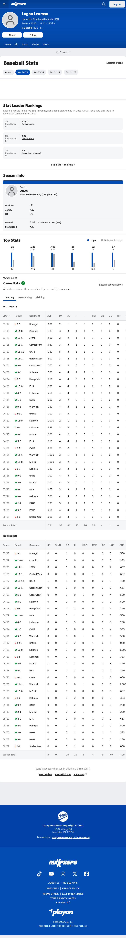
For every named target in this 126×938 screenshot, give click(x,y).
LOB (112, 544)
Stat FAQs (80, 774)
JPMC (32, 337)
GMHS (32, 413)
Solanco (33, 372)
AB (68, 315)
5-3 (19, 365)
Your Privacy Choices (63, 898)
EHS (31, 386)
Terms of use (51, 893)
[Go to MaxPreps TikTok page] (39, 874)
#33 (32, 226)
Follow (33, 35)
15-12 (20, 351)
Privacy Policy (70, 888)
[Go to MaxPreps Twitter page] (74, 874)
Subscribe (53, 888)
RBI (94, 315)
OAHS (32, 351)
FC (103, 544)
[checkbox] (100, 281)
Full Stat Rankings (63, 164)
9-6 (19, 510)
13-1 (20, 358)
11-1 (20, 344)
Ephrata (33, 468)
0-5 (18, 324)
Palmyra (33, 496)
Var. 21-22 (71, 72)
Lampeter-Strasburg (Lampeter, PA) (40, 18)
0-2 (18, 516)
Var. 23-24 (39, 72)
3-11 (19, 413)
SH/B (58, 544)
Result (18, 315)
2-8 (18, 379)
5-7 (18, 468)
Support (63, 902)
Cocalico (33, 331)
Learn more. (63, 288)
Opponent (34, 315)
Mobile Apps (70, 882)
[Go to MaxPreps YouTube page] (51, 874)
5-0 (19, 372)
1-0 (19, 399)
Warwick (34, 406)
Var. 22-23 (55, 72)
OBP (122, 544)
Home (8, 44)
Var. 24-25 (23, 72)
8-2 (19, 496)
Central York (35, 344)
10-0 (20, 386)
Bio (16, 44)
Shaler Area (35, 516)
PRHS (32, 510)
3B (110, 315)
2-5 (18, 427)
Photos (35, 44)
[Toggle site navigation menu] (4, 4)
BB (67, 544)
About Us (53, 882)
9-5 (19, 406)
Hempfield (34, 379)
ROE (94, 544)
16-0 (20, 420)
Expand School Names (111, 283)
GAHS (32, 475)
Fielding (40, 297)
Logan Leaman (35, 13)
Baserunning (25, 297)
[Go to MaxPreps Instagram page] (63, 874)
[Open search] (104, 4)
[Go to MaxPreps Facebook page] (86, 874)
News (46, 44)
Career (8, 72)
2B (102, 315)
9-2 (19, 475)
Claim (12, 35)
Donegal (33, 324)
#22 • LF (32, 27)
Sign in (117, 4)
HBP (84, 544)
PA (60, 315)
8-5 (19, 434)
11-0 (20, 331)
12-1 (20, 337)
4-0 (19, 489)
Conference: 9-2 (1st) (49, 222)
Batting (10, 297)
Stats (25, 44)
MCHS (32, 434)
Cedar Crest (35, 365)
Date (6, 315)
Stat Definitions (114, 62)
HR (118, 315)
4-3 (19, 393)
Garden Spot (35, 358)
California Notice (73, 893)
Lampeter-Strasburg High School (63, 819)
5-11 (19, 448)
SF (48, 544)
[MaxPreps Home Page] (57, 52)
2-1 (19, 482)
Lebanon (34, 393)
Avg (49, 315)
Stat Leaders (45, 774)
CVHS (32, 399)
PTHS (32, 503)
